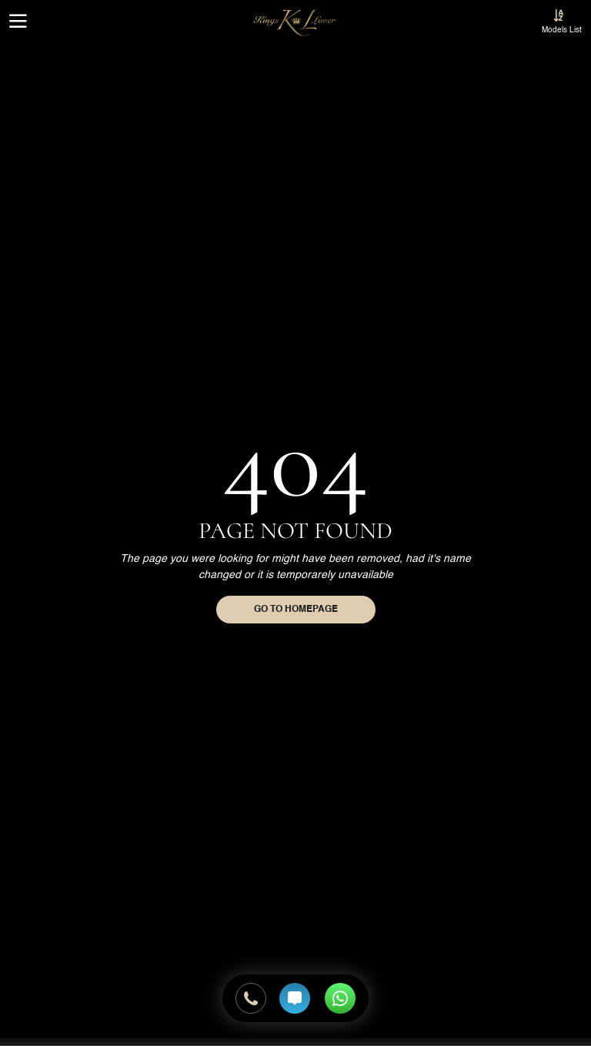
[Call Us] (250, 998)
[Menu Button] (18, 22)
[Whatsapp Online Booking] (336, 998)
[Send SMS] (295, 998)
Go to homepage (296, 609)
